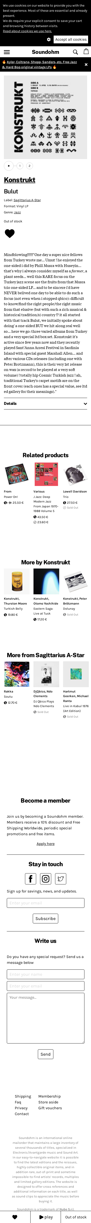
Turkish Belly (13, 608)
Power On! (11, 497)
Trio (65, 497)
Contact (22, 1113)
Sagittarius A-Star (27, 200)
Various (39, 491)
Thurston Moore (15, 603)
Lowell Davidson (75, 491)
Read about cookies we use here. (27, 31)
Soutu (8, 696)
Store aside (48, 1102)
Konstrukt (19, 180)
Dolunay (69, 608)
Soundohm (45, 52)
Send (46, 1054)
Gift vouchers (50, 1108)
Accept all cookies (71, 39)
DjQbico (39, 691)
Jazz (17, 212)
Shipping (23, 1096)
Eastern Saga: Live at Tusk (43, 611)
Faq (18, 1102)
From (7, 491)
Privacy (21, 1108)
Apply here (46, 843)
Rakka (8, 691)
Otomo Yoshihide (45, 603)
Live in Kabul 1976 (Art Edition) (76, 708)
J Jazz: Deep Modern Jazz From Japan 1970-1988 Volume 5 (45, 504)
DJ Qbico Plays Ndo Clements (43, 704)
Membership (49, 1096)
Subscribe (45, 918)
